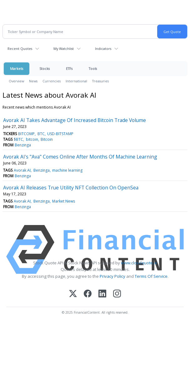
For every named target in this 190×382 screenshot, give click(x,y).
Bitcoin (47, 139)
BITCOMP (26, 133)
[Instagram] (117, 294)
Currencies (51, 81)
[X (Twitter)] (73, 294)
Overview (16, 81)
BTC (41, 133)
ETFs (69, 68)
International (76, 81)
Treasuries (100, 81)
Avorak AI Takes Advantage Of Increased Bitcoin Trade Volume (74, 120)
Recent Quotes (20, 48)
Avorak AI (22, 170)
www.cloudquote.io (139, 263)
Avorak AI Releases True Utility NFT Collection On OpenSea (70, 187)
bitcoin (32, 139)
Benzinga (23, 145)
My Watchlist (63, 48)
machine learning (67, 170)
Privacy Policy (112, 276)
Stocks (44, 68)
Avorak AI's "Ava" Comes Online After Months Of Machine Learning (80, 156)
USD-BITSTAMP (60, 133)
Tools (93, 68)
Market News (63, 201)
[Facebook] (87, 294)
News (33, 81)
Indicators (103, 48)
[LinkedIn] (102, 294)
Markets (16, 68)
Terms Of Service (151, 276)
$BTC (18, 139)
